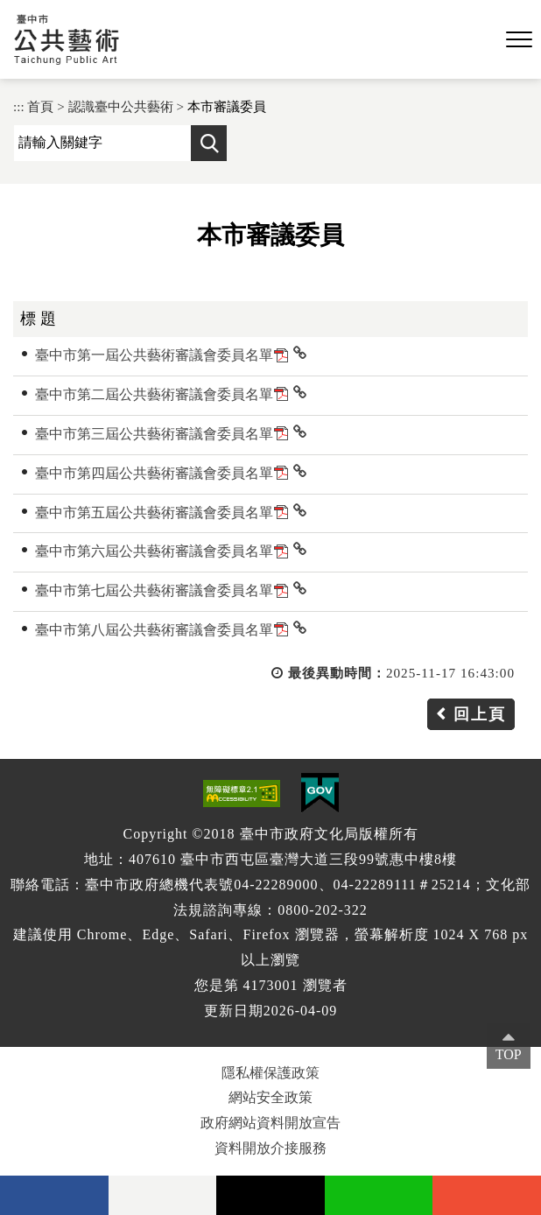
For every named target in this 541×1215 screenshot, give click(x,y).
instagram (486, 1195)
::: (19, 106)
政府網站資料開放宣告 (270, 1122)
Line (379, 1195)
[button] (519, 40)
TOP (508, 1054)
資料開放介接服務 (270, 1148)
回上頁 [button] (479, 714)
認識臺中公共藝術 (120, 106)
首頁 (40, 106)
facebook (54, 1195)
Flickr (163, 1195)
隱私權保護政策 (270, 1072)
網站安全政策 (270, 1097)
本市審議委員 (226, 106)
